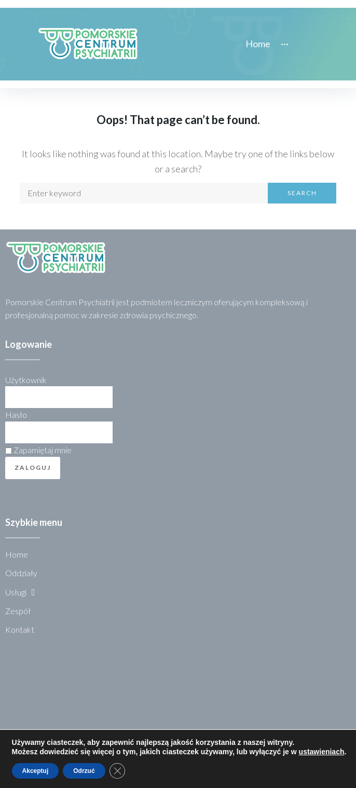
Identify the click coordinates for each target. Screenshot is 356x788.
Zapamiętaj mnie (38, 450)
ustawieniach (322, 752)
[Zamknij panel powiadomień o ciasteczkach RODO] (117, 771)
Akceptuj (35, 771)
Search (302, 193)
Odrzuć (83, 771)
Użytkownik (26, 380)
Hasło (16, 414)
